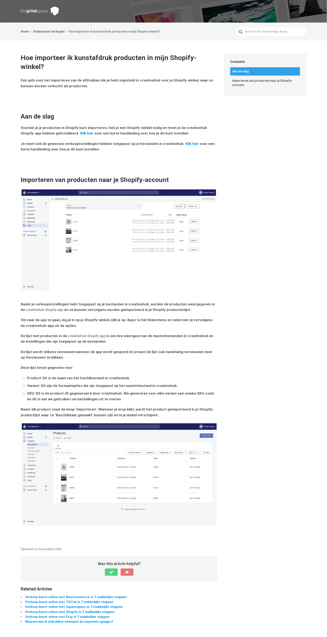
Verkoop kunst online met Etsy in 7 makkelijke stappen (67, 617)
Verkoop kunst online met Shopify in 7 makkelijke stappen (70, 612)
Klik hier (86, 133)
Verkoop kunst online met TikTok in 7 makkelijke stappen (69, 602)
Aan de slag (240, 71)
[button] (111, 572)
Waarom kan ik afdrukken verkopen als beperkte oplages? (69, 622)
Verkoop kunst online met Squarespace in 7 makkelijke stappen (74, 607)
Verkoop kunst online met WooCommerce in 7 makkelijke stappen (76, 597)
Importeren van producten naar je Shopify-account (262, 83)
